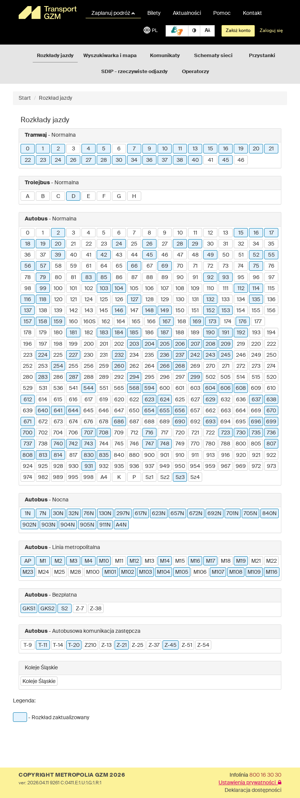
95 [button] (241, 277)
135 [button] (256, 299)
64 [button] (104, 266)
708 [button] (104, 433)
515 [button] (256, 377)
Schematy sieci (213, 55)
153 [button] (226, 310)
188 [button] (180, 332)
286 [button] (58, 377)
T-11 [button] (42, 645)
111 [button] (225, 288)
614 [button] (42, 399)
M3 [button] (73, 561)
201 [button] (104, 344)
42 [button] (104, 255)
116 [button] (27, 299)
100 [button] (58, 288)
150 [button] (180, 310)
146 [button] (119, 310)
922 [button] (271, 455)
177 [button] (258, 321)
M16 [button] (195, 561)
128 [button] (149, 299)
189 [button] (195, 332)
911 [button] (195, 455)
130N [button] (105, 513)
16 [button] (225, 149)
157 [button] (28, 321)
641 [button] (58, 410)
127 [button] (134, 299)
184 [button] (119, 332)
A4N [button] (121, 525)
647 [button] (119, 410)
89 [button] (164, 277)
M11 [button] (119, 561)
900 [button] (149, 455)
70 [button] (180, 266)
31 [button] (225, 244)
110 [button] (210, 288)
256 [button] (89, 366)
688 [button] (149, 422)
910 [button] (180, 455)
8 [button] (149, 233)
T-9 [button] (28, 645)
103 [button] (104, 288)
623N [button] (159, 513)
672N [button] (196, 513)
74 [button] (241, 266)
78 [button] (28, 277)
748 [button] (164, 444)
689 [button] (165, 422)
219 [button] (241, 344)
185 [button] (134, 332)
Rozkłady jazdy (55, 55)
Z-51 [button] (187, 645)
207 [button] (195, 344)
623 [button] (149, 399)
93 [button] (225, 277)
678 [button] (104, 422)
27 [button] (88, 160)
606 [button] (225, 388)
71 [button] (195, 266)
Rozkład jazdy (55, 98)
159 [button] (58, 321)
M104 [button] (163, 572)
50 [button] (225, 255)
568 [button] (134, 388)
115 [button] (271, 288)
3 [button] (73, 149)
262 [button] (134, 366)
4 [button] (88, 149)
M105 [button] (181, 572)
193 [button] (256, 332)
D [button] (73, 196)
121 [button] (73, 299)
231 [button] (104, 355)
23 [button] (43, 160)
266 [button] (165, 366)
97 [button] (271, 277)
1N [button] (28, 513)
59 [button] (73, 266)
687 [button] (134, 422)
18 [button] (27, 244)
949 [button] (165, 466)
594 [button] (149, 388)
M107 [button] (218, 572)
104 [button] (119, 288)
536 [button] (58, 388)
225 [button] (58, 355)
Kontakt (252, 13)
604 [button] (210, 388)
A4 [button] (104, 477)
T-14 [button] (58, 645)
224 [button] (43, 355)
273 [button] (256, 366)
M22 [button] (271, 561)
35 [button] (271, 244)
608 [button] (241, 388)
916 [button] (225, 455)
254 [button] (58, 366)
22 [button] (28, 160)
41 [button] (210, 160)
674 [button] (73, 422)
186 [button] (149, 332)
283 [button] (43, 377)
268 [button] (180, 366)
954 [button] (195, 466)
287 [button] (73, 377)
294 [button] (134, 377)
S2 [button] (64, 608)
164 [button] (120, 321)
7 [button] (134, 149)
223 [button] (27, 355)
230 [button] (88, 355)
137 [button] (28, 310)
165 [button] (136, 321)
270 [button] (210, 366)
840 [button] (119, 455)
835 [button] (104, 455)
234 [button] (134, 355)
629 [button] (210, 399)
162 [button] (106, 321)
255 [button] (73, 366)
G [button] (119, 196)
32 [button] (241, 244)
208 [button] (210, 344)
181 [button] (73, 332)
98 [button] (27, 288)
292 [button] (119, 377)
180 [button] (58, 332)
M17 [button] (210, 561)
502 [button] (210, 377)
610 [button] (271, 388)
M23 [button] (27, 572)
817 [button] (73, 455)
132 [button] (210, 299)
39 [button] (58, 255)
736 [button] (271, 433)
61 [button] (88, 266)
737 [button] (28, 444)
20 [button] (256, 149)
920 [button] (241, 455)
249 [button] (256, 355)
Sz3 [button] (180, 477)
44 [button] (134, 255)
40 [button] (195, 160)
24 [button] (58, 160)
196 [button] (27, 344)
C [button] (58, 196)
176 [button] (243, 321)
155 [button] (256, 310)
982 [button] (43, 477)
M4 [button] (89, 561)
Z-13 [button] (106, 645)
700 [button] (27, 433)
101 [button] (73, 288)
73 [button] (225, 266)
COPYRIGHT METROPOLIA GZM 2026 (72, 775)
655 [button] (165, 410)
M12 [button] (134, 561)
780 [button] (210, 444)
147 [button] (134, 310)
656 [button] (180, 410)
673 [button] (58, 422)
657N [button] (177, 513)
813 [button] (43, 455)
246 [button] (241, 355)
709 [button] (119, 433)
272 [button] (240, 366)
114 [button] (256, 288)
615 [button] (58, 399)
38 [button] (180, 160)
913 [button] (210, 455)
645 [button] (88, 410)
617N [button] (141, 513)
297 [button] (180, 377)
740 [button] (58, 444)
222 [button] (271, 344)
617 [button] (89, 399)
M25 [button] (59, 572)
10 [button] (165, 149)
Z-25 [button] (138, 645)
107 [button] (165, 288)
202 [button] (119, 344)
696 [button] (256, 422)
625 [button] (180, 399)
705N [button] (250, 513)
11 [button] (180, 149)
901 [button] (164, 455)
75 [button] (256, 266)
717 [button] (164, 433)
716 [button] (149, 433)
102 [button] (89, 288)
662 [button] (210, 410)
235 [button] (149, 355)
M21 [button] (256, 561)
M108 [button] (236, 572)
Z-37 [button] (154, 645)
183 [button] (104, 332)
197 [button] (43, 344)
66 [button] (134, 266)
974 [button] (27, 477)
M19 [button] (241, 561)
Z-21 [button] (121, 645)
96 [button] (256, 277)
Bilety (154, 13)
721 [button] (195, 433)
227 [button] (73, 355)
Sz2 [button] (164, 477)
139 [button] (58, 310)
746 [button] (134, 444)
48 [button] (195, 255)
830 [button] (89, 455)
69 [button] (164, 266)
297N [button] (123, 513)
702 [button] (43, 433)
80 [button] (58, 277)
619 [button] (103, 399)
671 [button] (28, 422)
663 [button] (226, 410)
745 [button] (119, 444)
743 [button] (88, 444)
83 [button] (88, 277)
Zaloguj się (271, 31)
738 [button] (43, 444)
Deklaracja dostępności (253, 790)
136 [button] (271, 299)
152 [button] (210, 310)
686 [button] (119, 422)
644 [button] (73, 410)
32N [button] (74, 513)
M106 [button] (200, 572)
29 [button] (195, 244)
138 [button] (43, 310)
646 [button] (104, 410)
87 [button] (134, 277)
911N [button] (105, 525)
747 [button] (149, 444)
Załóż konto (238, 31)
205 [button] (165, 344)
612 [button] (28, 399)
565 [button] (119, 388)
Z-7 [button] (80, 608)
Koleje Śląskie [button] (39, 681)
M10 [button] (104, 561)
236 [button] (164, 355)
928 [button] (58, 466)
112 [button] (241, 288)
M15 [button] (180, 561)
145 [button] (103, 310)
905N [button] (87, 525)
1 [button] (43, 149)
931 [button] (89, 466)
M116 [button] (272, 572)
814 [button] (58, 455)
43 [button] (119, 255)
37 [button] (165, 160)
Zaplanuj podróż (113, 13)
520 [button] (271, 377)
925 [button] (43, 466)
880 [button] (134, 455)
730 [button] (241, 433)
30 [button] (119, 160)
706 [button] (73, 433)
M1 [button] (43, 561)
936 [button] (134, 466)
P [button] (134, 477)
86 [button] (119, 277)
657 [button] (195, 410)
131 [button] (195, 299)
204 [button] (150, 344)
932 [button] (104, 466)
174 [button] (227, 321)
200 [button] (89, 344)
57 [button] (43, 266)
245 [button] (226, 355)
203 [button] (134, 344)
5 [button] (103, 149)
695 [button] (241, 422)
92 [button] (210, 277)
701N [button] (233, 513)
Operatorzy (195, 71)
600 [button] (165, 388)
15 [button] (210, 149)
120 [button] (58, 299)
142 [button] (73, 310)
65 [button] (119, 266)
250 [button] (271, 355)
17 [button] (271, 233)
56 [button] (27, 266)
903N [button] (48, 525)
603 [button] (195, 388)
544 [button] (88, 388)
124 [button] (89, 299)
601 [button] (180, 388)
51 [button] (241, 255)
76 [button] (271, 266)
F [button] (103, 196)
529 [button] (28, 388)
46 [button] (241, 160)
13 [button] (195, 149)
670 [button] (271, 410)
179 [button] (43, 332)
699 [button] (271, 422)
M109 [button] (254, 572)
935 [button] (119, 466)
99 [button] (43, 288)
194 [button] (271, 332)
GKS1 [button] (28, 608)
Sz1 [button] (149, 477)
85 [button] (104, 277)
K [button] (119, 477)
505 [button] (225, 377)
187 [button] (165, 332)
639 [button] (28, 410)
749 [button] (180, 444)
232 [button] (119, 355)
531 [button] (43, 388)
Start (25, 98)
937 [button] (149, 466)
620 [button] (119, 399)
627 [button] (195, 399)
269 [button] (195, 366)
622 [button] (134, 399)
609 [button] (256, 388)
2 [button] (58, 149)
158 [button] (42, 321)
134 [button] (241, 299)
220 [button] (256, 344)
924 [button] (28, 466)
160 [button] (73, 321)
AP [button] (27, 561)
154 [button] (240, 310)
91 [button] (195, 277)
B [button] (43, 196)
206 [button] (180, 344)
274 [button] (271, 366)
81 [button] (73, 277)
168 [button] (181, 321)
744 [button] (104, 444)
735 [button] (256, 433)
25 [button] (134, 244)
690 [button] (180, 422)
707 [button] (88, 433)
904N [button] (68, 525)
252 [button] (27, 366)
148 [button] (149, 310)
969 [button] (241, 466)
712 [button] (134, 433)
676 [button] (88, 422)
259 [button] (104, 366)
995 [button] (73, 477)
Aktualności (187, 13)
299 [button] (195, 377)
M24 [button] (43, 572)
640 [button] (43, 410)
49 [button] (210, 255)
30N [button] (58, 513)
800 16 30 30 (265, 775)
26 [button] (73, 160)
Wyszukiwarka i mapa (110, 55)
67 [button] (150, 266)
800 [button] (241, 444)
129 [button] (165, 299)
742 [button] (73, 444)
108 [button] (180, 288)
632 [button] (225, 399)
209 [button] (226, 344)
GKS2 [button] (47, 608)
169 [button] (197, 321)
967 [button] (225, 466)
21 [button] (271, 149)
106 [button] (149, 288)
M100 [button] (92, 572)
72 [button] (210, 266)
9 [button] (149, 149)
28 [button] (104, 160)
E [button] (88, 196)
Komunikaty (165, 55)
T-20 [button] (74, 645)
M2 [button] (58, 561)
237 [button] (180, 355)
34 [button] (134, 160)
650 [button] (134, 410)
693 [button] (210, 422)
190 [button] (210, 332)
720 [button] (180, 433)
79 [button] (43, 277)
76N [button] (89, 513)
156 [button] (271, 310)
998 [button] (88, 477)
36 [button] (149, 160)
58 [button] (58, 266)
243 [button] (210, 355)
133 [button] (226, 299)
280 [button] (28, 377)
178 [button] (28, 332)
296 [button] (165, 377)
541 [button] (73, 388)
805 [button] (256, 444)
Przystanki (262, 55)
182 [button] (89, 332)
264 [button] (150, 366)
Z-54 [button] (203, 645)
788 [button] (225, 444)
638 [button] (271, 399)
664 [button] (241, 410)
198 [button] (58, 344)
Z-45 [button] (170, 645)
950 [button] (180, 466)
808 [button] (27, 455)
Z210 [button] (90, 645)
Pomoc (222, 13)
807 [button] (271, 444)
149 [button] (164, 310)
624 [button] (165, 399)
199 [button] (73, 344)
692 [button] (195, 422)
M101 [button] (110, 572)
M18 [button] (226, 561)
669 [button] (256, 410)
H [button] (134, 196)
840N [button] (269, 513)
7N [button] (43, 513)
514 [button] (240, 377)
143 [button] (89, 310)
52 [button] (256, 255)
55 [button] (271, 255)
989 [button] (58, 477)
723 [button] (225, 433)
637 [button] (256, 399)
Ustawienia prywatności (250, 782)
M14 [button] (165, 561)
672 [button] (43, 422)
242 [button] (195, 355)
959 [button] (210, 466)
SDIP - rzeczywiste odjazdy (134, 71)
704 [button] (58, 433)
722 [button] (210, 433)
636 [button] (241, 399)
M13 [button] (149, 561)
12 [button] (210, 233)
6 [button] (119, 149)
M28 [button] (75, 572)
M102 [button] (127, 572)
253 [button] (43, 366)
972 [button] (256, 466)
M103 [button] (145, 572)
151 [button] (195, 310)
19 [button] (241, 149)
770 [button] (195, 444)
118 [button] (42, 299)
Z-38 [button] (96, 608)
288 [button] (89, 377)
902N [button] (29, 525)
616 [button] (73, 399)
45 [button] (225, 160)
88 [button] (149, 277)
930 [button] (73, 466)
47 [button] (180, 255)
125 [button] (104, 299)
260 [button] (119, 366)
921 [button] (256, 455)
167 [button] (167, 321)
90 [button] (180, 277)
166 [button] (151, 321)
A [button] (27, 196)
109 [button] (195, 288)
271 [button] (226, 366)
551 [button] (103, 388)
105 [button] (134, 288)
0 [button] (27, 149)
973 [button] (271, 466)
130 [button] (180, 299)
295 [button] (150, 377)
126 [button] (119, 299)
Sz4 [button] (195, 477)
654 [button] (149, 410)
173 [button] (212, 321)
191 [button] (225, 332)
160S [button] (89, 321)
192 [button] (241, 332)
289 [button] (104, 377)
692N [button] (214, 513)
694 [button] (225, 422)
